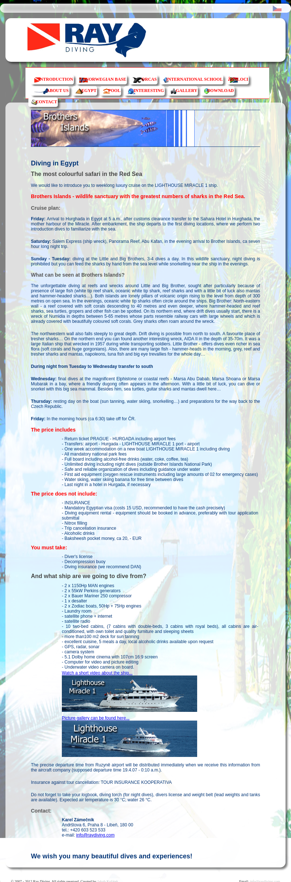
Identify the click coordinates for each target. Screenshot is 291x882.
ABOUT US (58, 90)
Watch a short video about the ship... (97, 672)
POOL (114, 90)
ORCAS (149, 79)
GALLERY (187, 90)
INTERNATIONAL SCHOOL (194, 79)
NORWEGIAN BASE (105, 79)
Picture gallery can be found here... (95, 718)
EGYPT (88, 90)
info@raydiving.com (95, 835)
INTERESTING (148, 90)
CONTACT (46, 101)
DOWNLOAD (220, 90)
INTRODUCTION (55, 79)
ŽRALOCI (238, 79)
